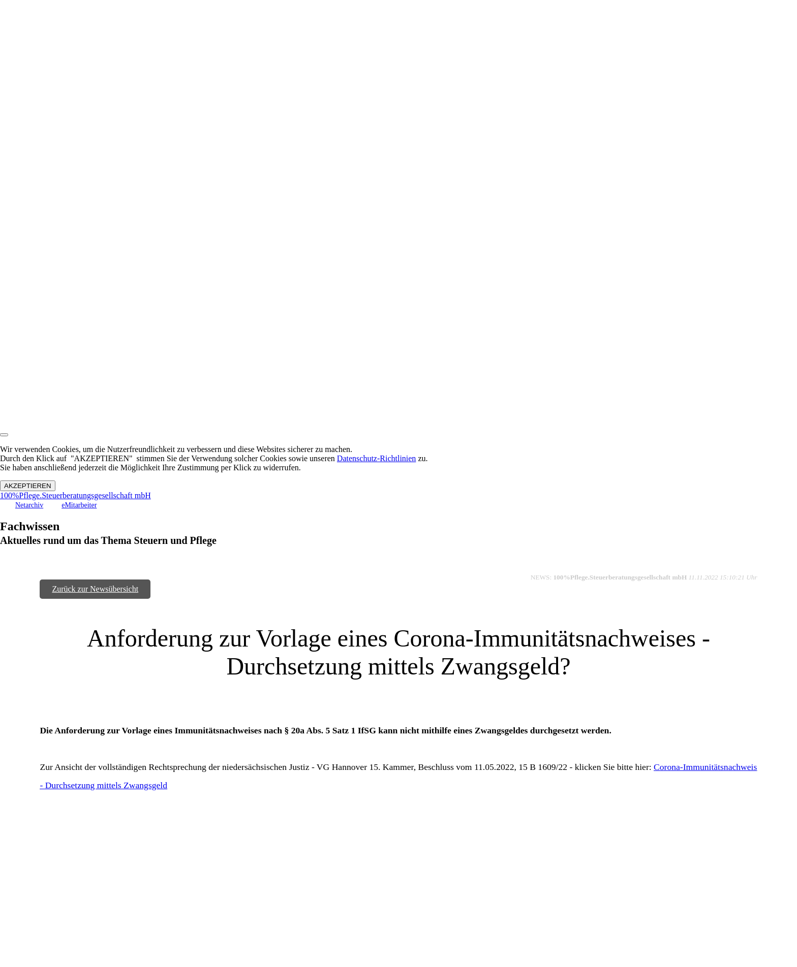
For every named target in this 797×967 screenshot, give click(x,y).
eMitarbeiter (79, 505)
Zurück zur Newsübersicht (95, 589)
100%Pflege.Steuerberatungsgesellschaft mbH (75, 495)
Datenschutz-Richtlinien (376, 458)
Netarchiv (29, 505)
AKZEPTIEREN (27, 486)
